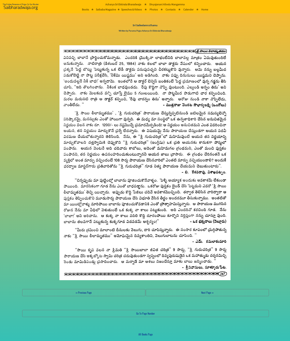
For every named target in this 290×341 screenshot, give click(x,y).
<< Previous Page (84, 292)
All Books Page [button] (145, 334)
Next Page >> (207, 292)
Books (85, 9)
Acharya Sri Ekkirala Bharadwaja (123, 4)
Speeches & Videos (131, 9)
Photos (154, 9)
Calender (188, 9)
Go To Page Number (145, 313)
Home (204, 9)
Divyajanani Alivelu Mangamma (167, 4)
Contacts (171, 9)
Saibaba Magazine (106, 9)
